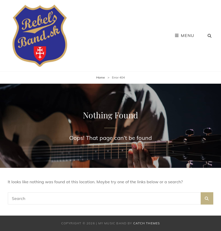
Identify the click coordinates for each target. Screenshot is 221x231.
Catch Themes (146, 223)
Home (100, 77)
